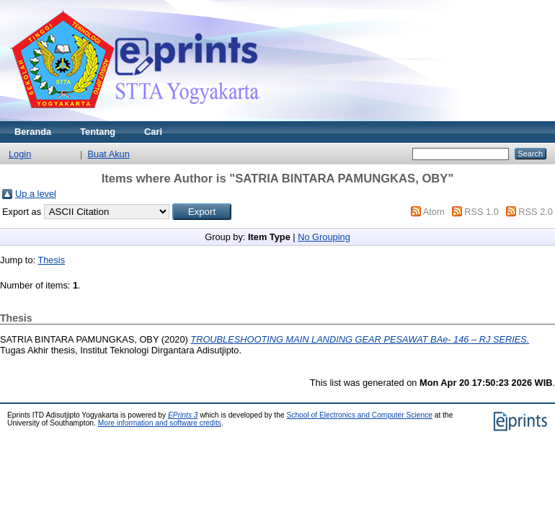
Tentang (97, 131)
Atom (434, 211)
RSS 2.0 (535, 211)
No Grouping (324, 237)
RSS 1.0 (481, 211)
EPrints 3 (183, 415)
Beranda (32, 131)
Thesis (51, 260)
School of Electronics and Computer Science (359, 415)
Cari (153, 131)
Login (20, 154)
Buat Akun (109, 154)
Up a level (35, 193)
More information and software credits (159, 423)
